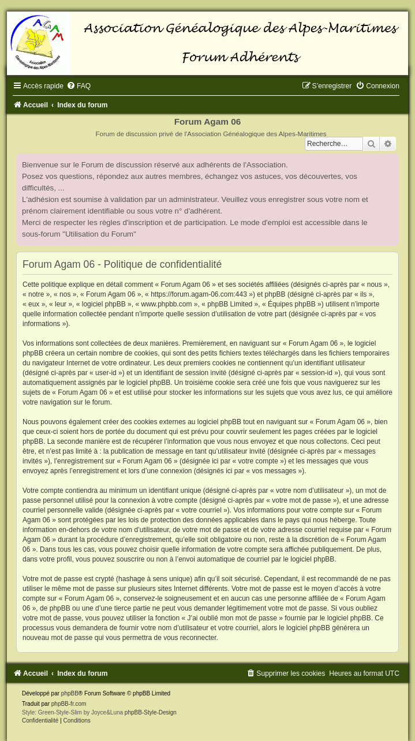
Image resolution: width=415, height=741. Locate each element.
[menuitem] (78, 86)
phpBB (69, 693)
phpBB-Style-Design (151, 712)
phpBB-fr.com (69, 704)
